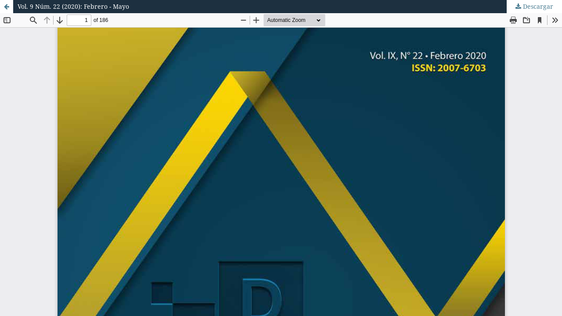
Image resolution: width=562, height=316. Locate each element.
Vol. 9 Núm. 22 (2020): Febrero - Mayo (73, 6)
